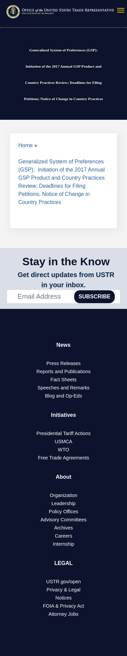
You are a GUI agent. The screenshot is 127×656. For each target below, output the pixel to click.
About (63, 477)
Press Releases (63, 363)
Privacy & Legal (64, 589)
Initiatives (63, 415)
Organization (64, 495)
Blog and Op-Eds (63, 396)
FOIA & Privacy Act (63, 606)
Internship (63, 544)
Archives (63, 527)
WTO (63, 449)
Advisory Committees (64, 519)
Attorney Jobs (64, 614)
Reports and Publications (64, 371)
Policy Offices (63, 511)
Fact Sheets (63, 379)
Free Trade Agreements (63, 457)
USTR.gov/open (63, 581)
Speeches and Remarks (64, 387)
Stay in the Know (66, 261)
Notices (64, 598)
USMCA (63, 441)
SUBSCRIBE (94, 296)
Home (25, 145)
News (64, 345)
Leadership (63, 503)
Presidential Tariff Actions (63, 433)
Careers (63, 536)
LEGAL (63, 563)
